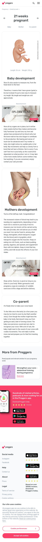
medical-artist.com (37, 45)
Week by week (14, 9)
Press (4, 481)
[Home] (7, 3)
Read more (20, 376)
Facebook (5, 462)
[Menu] (38, 3)
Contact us (6, 472)
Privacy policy (7, 494)
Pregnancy (5, 9)
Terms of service (8, 491)
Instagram (5, 459)
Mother (21, 27)
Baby (9, 27)
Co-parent (32, 27)
